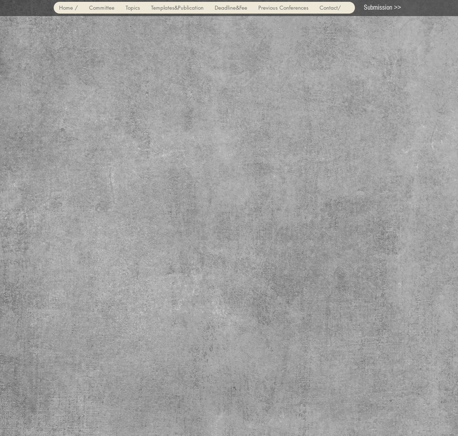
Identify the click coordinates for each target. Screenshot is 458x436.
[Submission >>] (382, 7)
